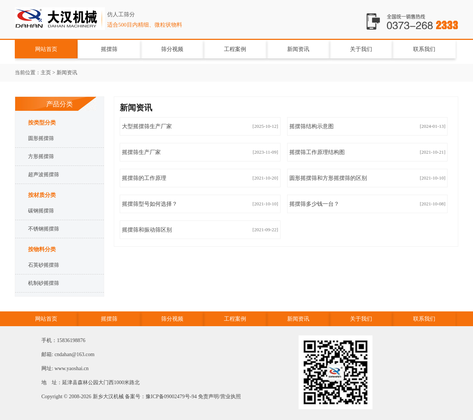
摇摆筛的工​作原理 (144, 178)
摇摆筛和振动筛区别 (147, 230)
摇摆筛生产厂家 (141, 152)
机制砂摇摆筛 (43, 283)
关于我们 (361, 49)
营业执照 (230, 396)
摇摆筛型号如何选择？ (149, 204)
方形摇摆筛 (41, 156)
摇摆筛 (61, 23)
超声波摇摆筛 (43, 174)
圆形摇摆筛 (41, 138)
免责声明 (208, 396)
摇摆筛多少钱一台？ (314, 204)
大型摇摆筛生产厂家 (147, 126)
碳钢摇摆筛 (41, 211)
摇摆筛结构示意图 (311, 126)
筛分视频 (172, 49)
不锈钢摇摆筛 (43, 229)
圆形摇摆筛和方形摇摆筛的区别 (328, 178)
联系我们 (424, 49)
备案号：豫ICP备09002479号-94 (161, 396)
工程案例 (235, 49)
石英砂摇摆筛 (43, 265)
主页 (46, 72)
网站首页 (46, 49)
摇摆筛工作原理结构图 (317, 152)
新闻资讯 (298, 49)
